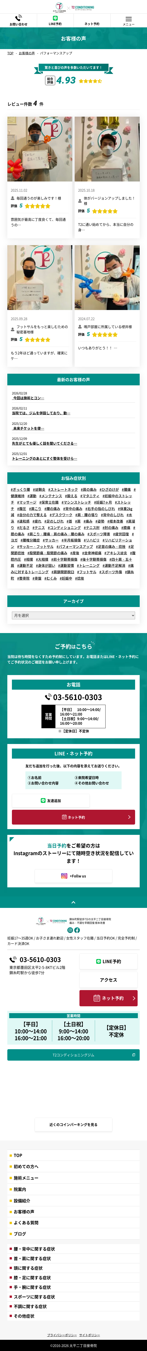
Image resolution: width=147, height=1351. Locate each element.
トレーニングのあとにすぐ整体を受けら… (44, 458)
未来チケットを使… (28, 428)
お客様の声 (27, 53)
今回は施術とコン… (28, 397)
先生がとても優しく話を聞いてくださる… (44, 443)
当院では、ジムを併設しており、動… (41, 412)
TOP (10, 53)
